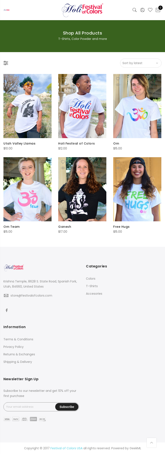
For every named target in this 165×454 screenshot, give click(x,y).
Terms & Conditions (18, 339)
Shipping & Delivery (17, 362)
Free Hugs (121, 227)
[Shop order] (140, 63)
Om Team (11, 227)
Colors (90, 278)
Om (116, 143)
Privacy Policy (13, 347)
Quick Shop (11, 84)
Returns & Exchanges (19, 354)
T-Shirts (92, 286)
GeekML (135, 448)
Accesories (94, 293)
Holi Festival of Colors (76, 143)
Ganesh (64, 227)
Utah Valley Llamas (19, 143)
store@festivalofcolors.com (31, 295)
